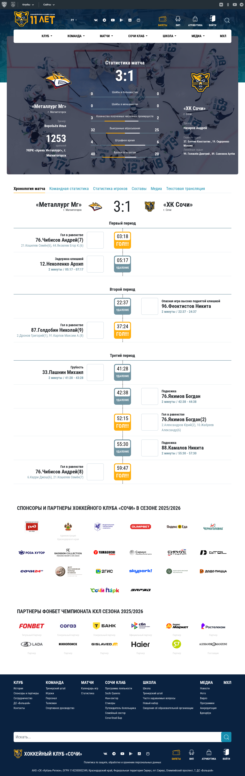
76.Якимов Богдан (181, 396)
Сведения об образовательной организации (168, 708)
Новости (205, 688)
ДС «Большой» (22, 703)
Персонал (51, 698)
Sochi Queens (112, 693)
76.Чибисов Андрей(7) (59, 240)
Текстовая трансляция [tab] (185, 188)
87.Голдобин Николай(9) (57, 330)
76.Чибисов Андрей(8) (59, 472)
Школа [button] (168, 36)
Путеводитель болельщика (120, 708)
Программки (207, 703)
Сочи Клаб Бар (113, 718)
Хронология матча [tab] (29, 188)
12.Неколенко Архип (61, 264)
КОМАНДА (55, 682)
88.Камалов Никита (183, 448)
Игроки (50, 693)
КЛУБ (18, 682)
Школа (147, 688)
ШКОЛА (149, 682)
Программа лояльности (118, 688)
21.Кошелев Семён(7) (68, 477)
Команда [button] (75, 36)
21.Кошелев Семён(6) (36, 245)
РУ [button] (73, 20)
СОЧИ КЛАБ (115, 682)
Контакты (19, 708)
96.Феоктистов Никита (186, 306)
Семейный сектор (115, 713)
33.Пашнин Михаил (62, 372)
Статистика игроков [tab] (110, 188)
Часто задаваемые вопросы (159, 698)
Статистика (87, 693)
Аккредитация (208, 708)
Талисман (51, 703)
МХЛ (223, 36)
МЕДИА (206, 682)
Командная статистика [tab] (69, 188)
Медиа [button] (197, 36)
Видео (203, 698)
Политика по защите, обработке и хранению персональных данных (122, 762)
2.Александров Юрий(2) (178, 425)
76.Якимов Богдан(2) (184, 419)
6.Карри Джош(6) (39, 477)
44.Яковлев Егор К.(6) (68, 245)
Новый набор (150, 703)
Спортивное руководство (60, 708)
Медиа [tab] (156, 188)
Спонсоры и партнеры (26, 693)
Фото (203, 693)
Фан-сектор (111, 698)
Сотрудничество (23, 698)
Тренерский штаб (56, 688)
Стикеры (110, 703)
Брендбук (205, 713)
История (18, 688)
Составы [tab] (139, 188)
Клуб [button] (46, 36)
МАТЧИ (87, 682)
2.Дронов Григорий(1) (32, 335)
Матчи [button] (105, 36)
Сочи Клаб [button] (136, 36)
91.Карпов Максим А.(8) (66, 335)
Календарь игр (89, 688)
